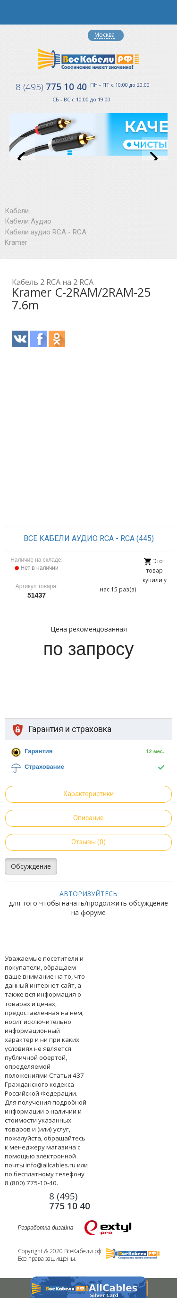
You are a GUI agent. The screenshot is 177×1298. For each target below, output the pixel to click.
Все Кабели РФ (88, 58)
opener (12, 12)
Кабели (17, 211)
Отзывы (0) (88, 842)
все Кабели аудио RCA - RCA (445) (89, 538)
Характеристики (88, 794)
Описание (88, 818)
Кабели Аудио (28, 221)
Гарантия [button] (38, 751)
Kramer (16, 242)
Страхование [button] (44, 766)
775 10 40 (51, 86)
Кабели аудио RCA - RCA (45, 232)
